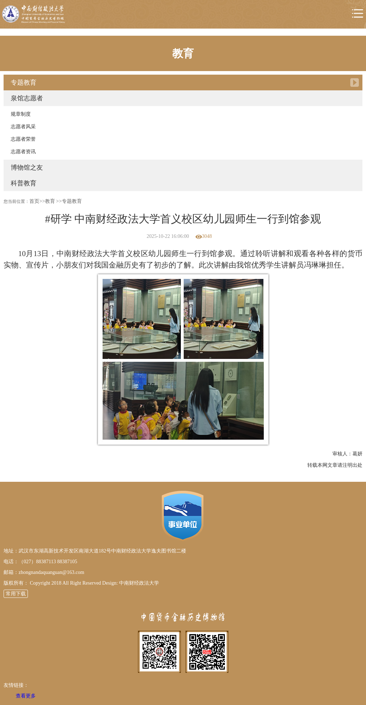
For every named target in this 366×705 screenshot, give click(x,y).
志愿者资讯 (23, 151)
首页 (34, 201)
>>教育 (47, 201)
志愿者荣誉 (23, 139)
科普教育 (23, 183)
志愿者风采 (23, 126)
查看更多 (26, 696)
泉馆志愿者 (27, 98)
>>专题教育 (69, 201)
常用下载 (16, 593)
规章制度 (21, 114)
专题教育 (23, 82)
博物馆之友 (27, 167)
